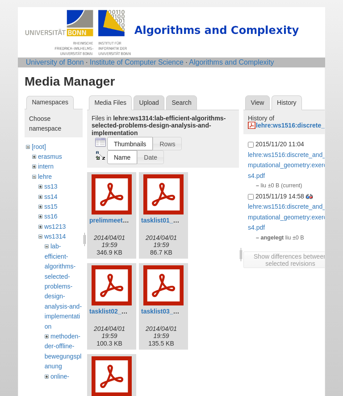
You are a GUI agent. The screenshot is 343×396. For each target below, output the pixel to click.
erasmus (50, 156)
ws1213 (55, 226)
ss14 (51, 196)
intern (46, 166)
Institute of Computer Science (137, 62)
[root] (39, 146)
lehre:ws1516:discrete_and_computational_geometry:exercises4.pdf (291, 165)
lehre (45, 176)
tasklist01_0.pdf (164, 220)
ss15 (51, 206)
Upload (149, 102)
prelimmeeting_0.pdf (120, 220)
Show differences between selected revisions (290, 260)
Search (181, 102)
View (257, 102)
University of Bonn (55, 62)
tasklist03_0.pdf (164, 311)
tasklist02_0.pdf (112, 311)
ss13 (51, 186)
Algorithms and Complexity (231, 62)
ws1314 (55, 236)
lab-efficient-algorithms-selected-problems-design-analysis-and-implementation (63, 286)
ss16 (51, 216)
